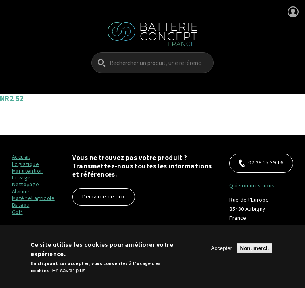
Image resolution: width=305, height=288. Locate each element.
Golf (17, 212)
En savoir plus (68, 273)
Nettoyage (25, 184)
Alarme (20, 191)
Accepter (221, 251)
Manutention (27, 170)
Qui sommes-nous (251, 185)
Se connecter (293, 11)
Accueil (21, 156)
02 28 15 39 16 (261, 163)
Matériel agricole (33, 198)
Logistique (25, 164)
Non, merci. (254, 251)
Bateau (20, 204)
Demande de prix (103, 196)
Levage (21, 177)
